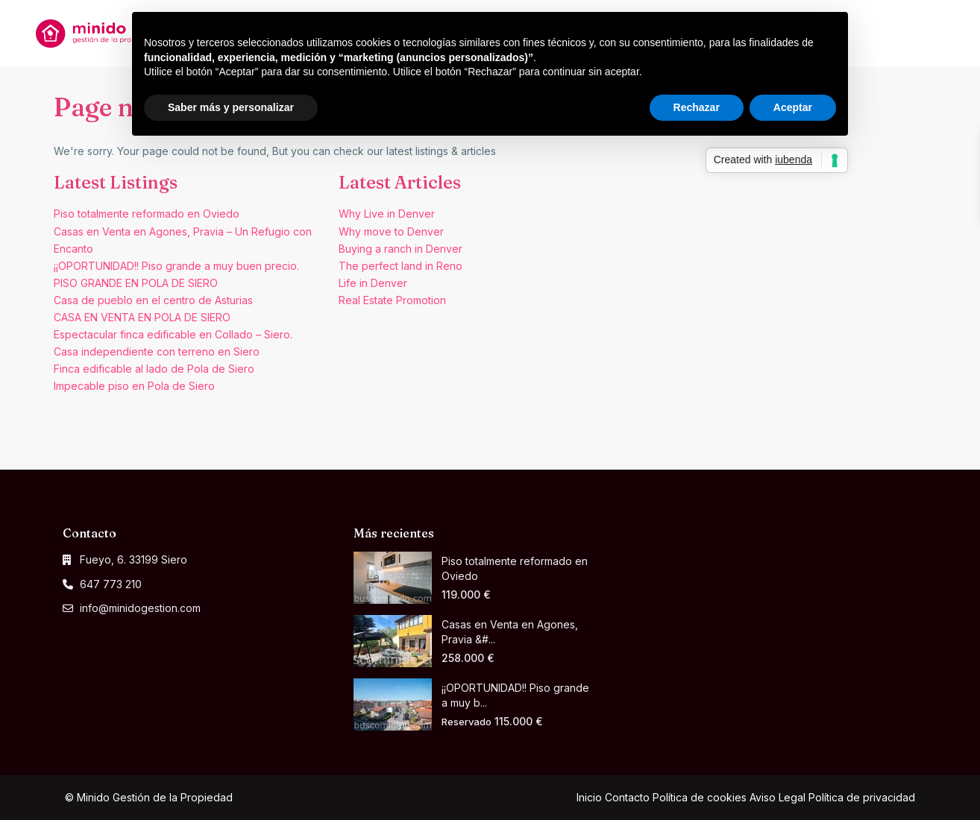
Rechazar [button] (696, 107)
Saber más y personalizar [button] (231, 107)
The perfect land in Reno (400, 265)
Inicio (589, 797)
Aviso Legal (777, 797)
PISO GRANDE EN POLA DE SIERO (136, 283)
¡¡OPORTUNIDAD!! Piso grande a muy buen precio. (176, 265)
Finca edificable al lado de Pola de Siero (154, 368)
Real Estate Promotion (392, 300)
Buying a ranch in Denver (400, 248)
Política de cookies (700, 797)
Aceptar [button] (792, 107)
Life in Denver (373, 283)
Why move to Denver (391, 231)
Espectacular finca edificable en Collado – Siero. (173, 334)
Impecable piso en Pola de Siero (134, 385)
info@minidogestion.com (140, 608)
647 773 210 (111, 584)
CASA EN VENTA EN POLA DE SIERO (142, 317)
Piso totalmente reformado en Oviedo (146, 213)
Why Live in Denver (387, 213)
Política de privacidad (861, 797)
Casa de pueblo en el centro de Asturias (153, 300)
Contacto (627, 797)
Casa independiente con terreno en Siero (157, 351)
